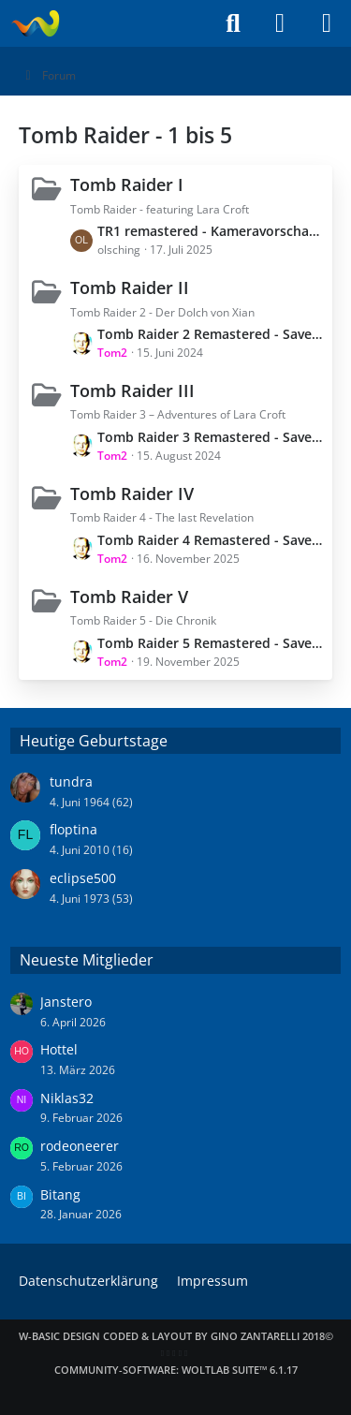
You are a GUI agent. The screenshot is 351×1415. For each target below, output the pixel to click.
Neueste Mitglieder (87, 960)
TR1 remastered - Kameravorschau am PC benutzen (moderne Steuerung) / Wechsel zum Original (210, 231)
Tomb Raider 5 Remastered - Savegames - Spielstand (210, 643)
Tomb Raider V (129, 596)
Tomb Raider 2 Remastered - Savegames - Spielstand (210, 334)
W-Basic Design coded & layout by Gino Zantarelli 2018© (176, 1336)
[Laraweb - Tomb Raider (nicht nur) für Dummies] (35, 23)
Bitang (60, 1194)
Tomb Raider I (126, 184)
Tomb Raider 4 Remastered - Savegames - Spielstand (210, 540)
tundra (71, 781)
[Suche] (233, 23)
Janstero (66, 1001)
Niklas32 (67, 1098)
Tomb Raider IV (132, 493)
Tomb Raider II (129, 287)
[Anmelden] (280, 23)
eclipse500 (83, 878)
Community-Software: (176, 1370)
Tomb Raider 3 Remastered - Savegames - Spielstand (210, 437)
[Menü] (326, 23)
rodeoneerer (79, 1146)
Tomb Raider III (132, 390)
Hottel (59, 1049)
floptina (73, 829)
